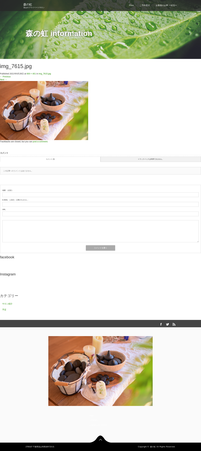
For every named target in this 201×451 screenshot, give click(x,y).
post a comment (40, 141)
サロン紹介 (7, 304)
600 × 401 (31, 73)
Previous (5, 76)
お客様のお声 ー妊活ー (166, 5)
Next (3, 79)
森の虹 (27, 4)
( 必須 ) (7, 190)
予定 (4, 309)
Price (131, 5)
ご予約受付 (145, 5)
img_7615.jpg (45, 73)
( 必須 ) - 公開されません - (15, 200)
